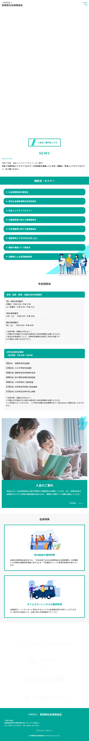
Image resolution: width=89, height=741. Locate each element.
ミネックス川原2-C (44, 721)
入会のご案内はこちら (47, 142)
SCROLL (44, 129)
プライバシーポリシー (44, 730)
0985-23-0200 (14, 725)
